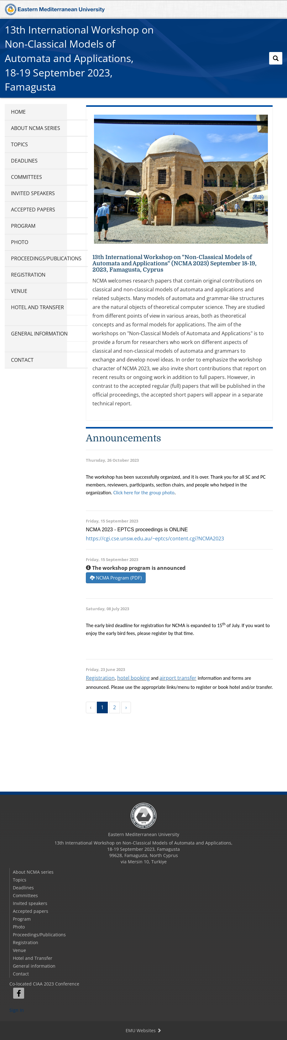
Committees (26, 177)
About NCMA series (35, 128)
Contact (22, 359)
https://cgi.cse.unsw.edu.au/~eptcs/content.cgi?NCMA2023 (155, 538)
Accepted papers (33, 209)
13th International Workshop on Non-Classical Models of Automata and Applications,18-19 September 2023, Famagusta (79, 58)
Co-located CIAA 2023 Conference (44, 984)
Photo (19, 242)
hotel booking (133, 677)
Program (23, 225)
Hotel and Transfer (37, 307)
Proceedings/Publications (46, 258)
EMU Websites (143, 1030)
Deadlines (24, 160)
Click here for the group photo (144, 493)
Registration (28, 274)
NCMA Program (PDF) (116, 578)
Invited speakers (33, 193)
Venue (19, 291)
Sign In (16, 1010)
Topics (19, 144)
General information (39, 333)
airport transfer (177, 677)
